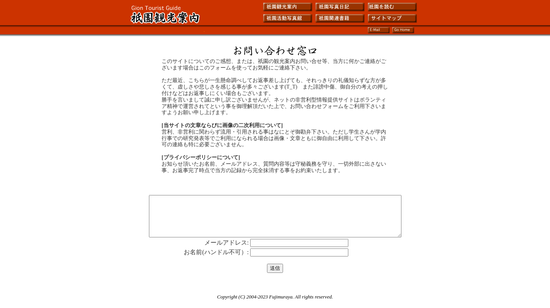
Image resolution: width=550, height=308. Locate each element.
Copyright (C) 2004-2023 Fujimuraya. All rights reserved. (275, 305)
